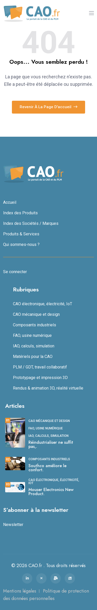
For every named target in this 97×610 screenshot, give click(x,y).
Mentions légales (19, 591)
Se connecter (15, 271)
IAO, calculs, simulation (33, 346)
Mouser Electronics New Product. (50, 492)
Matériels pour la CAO (33, 356)
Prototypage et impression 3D (40, 377)
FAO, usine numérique (32, 335)
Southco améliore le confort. (47, 468)
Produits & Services (21, 234)
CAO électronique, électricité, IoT (42, 303)
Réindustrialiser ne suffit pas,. (50, 444)
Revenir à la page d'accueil (48, 107)
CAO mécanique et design (36, 314)
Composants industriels (34, 324)
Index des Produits (20, 212)
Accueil (9, 202)
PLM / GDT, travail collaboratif (40, 367)
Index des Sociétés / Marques (30, 223)
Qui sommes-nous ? (21, 244)
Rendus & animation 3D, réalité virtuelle (48, 388)
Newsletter (13, 524)
